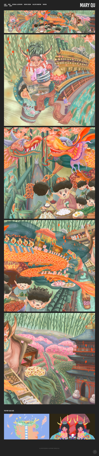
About (10, 6)
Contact (6, 6)
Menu (9, 4)
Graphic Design (27, 4)
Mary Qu (87, 5)
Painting (45, 4)
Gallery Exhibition (37, 4)
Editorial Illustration (17, 4)
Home (5, 4)
